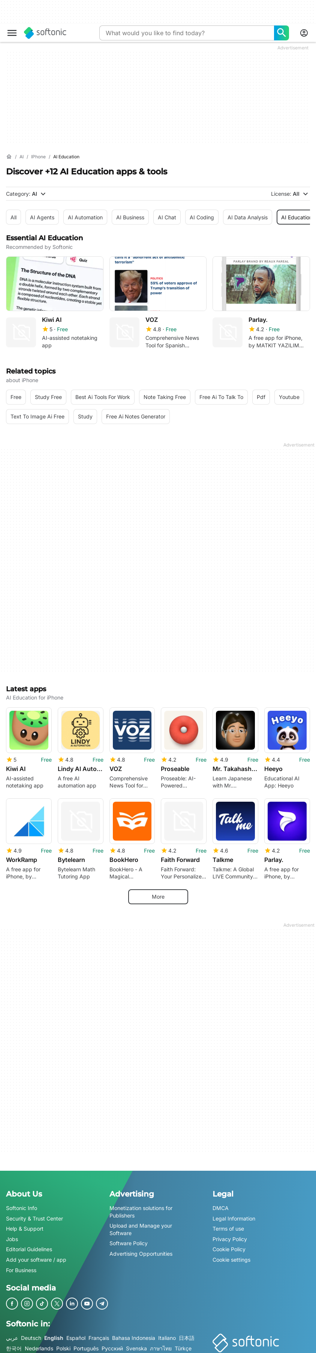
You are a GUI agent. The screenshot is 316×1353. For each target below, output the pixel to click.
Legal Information (234, 1213)
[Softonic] (45, 33)
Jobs (12, 1234)
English (53, 1333)
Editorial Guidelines (29, 1244)
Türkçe (183, 1343)
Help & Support (24, 1224)
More (158, 892)
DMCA (221, 1203)
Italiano (167, 1333)
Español (75, 1333)
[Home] (9, 156)
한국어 (14, 1343)
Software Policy (128, 1238)
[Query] (186, 32)
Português (86, 1343)
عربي (12, 1333)
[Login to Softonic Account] (304, 33)
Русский (112, 1343)
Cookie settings (231, 1255)
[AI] (21, 157)
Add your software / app (36, 1255)
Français (98, 1333)
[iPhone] (38, 157)
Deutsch (31, 1333)
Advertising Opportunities (140, 1249)
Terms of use (228, 1224)
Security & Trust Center (34, 1213)
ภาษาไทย (161, 1343)
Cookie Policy (229, 1244)
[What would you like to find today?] (281, 32)
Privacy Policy (230, 1234)
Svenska (136, 1343)
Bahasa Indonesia (133, 1333)
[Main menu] (12, 33)
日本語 (187, 1333)
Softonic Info (21, 1203)
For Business (21, 1265)
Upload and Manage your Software (140, 1224)
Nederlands (39, 1343)
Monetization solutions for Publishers (140, 1207)
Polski (63, 1343)
